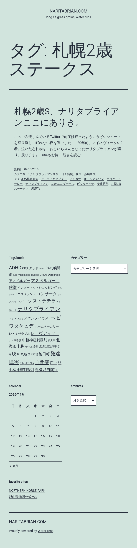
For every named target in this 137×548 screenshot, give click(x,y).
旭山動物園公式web (23, 497)
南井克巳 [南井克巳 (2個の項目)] (29, 347)
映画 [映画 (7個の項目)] (16, 353)
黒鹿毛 (35, 188)
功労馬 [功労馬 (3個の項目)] (51, 340)
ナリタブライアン (37, 183)
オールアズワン (94, 178)
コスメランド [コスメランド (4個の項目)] (26, 294)
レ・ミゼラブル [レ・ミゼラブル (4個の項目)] (19, 333)
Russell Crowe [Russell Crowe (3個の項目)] (39, 274)
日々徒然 (67, 174)
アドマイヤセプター (54, 178)
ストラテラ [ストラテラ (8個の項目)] (44, 300)
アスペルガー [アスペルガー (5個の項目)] (19, 281)
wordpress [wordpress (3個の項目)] (54, 274)
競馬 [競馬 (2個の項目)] (22, 363)
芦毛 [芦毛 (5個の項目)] (53, 363)
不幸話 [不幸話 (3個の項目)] (17, 340)
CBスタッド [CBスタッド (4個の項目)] (30, 268)
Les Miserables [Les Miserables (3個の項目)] (21, 274)
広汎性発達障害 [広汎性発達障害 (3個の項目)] (48, 346)
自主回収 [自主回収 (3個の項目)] (29, 362)
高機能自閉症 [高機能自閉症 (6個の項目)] (46, 369)
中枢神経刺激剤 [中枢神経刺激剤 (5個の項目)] (34, 340)
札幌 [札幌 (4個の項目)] (24, 354)
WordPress (45, 531)
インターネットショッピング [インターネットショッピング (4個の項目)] (37, 287)
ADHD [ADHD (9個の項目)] (15, 267)
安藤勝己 (102, 183)
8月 (13, 466)
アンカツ (75, 178)
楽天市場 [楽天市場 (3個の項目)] (33, 354)
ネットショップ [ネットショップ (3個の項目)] (17, 318)
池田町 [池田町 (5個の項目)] (44, 354)
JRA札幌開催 (29, 178)
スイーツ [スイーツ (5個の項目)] (24, 301)
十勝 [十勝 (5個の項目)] (20, 346)
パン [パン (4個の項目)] (52, 318)
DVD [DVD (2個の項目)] (41, 268)
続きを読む (72, 155)
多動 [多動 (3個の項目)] (35, 346)
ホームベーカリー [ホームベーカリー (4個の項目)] (47, 326)
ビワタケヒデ (85, 183)
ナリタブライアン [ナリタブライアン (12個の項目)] (38, 309)
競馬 (78, 174)
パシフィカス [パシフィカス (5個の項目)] (38, 318)
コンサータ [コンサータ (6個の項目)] (47, 294)
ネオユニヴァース (62, 183)
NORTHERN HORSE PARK (27, 490)
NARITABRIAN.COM (68, 11)
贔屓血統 (90, 174)
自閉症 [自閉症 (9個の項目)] (42, 362)
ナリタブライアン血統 (44, 174)
